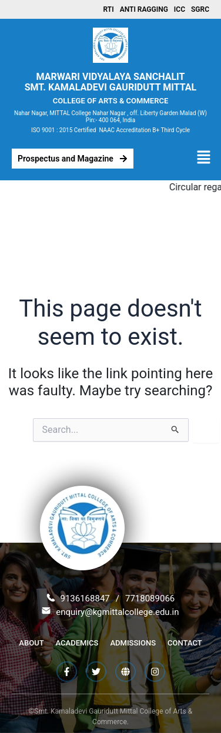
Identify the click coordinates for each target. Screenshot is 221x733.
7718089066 (150, 598)
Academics (77, 642)
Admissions (133, 642)
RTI (108, 9)
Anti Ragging (144, 9)
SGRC (200, 9)
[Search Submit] (175, 429)
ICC (179, 9)
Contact (185, 642)
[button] (203, 159)
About (31, 642)
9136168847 (84, 598)
